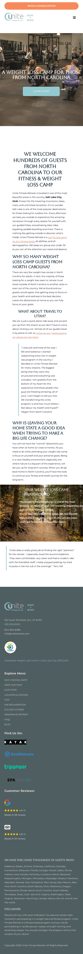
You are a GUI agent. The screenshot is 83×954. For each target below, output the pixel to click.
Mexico (51, 898)
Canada (42, 898)
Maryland (65, 874)
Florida (34, 870)
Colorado (60, 866)
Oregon (66, 886)
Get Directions (12, 623)
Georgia (43, 870)
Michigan (27, 878)
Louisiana (45, 874)
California (49, 866)
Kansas (24, 874)
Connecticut (11, 870)
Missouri (62, 878)
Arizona (28, 866)
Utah (26, 894)
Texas (20, 894)
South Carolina (44, 890)
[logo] (19, 13)
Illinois (68, 870)
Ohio (46, 886)
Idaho (60, 870)
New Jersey (50, 882)
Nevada (20, 882)
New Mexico (64, 882)
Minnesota (38, 878)
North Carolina (18, 886)
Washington (57, 894)
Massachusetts (12, 878)
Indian (7, 874)
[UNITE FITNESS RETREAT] (19, 603)
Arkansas (38, 866)
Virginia (45, 894)
